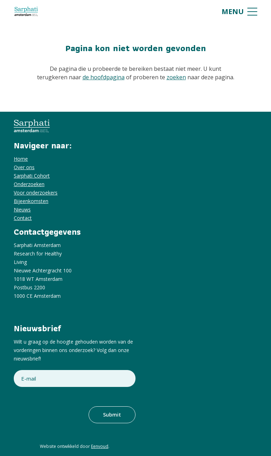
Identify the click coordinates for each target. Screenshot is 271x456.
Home (21, 158)
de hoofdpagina (104, 77)
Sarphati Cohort (32, 175)
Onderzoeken (29, 184)
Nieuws (22, 209)
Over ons (24, 167)
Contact (23, 218)
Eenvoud (99, 446)
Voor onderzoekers (36, 192)
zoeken (176, 77)
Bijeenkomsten (31, 201)
